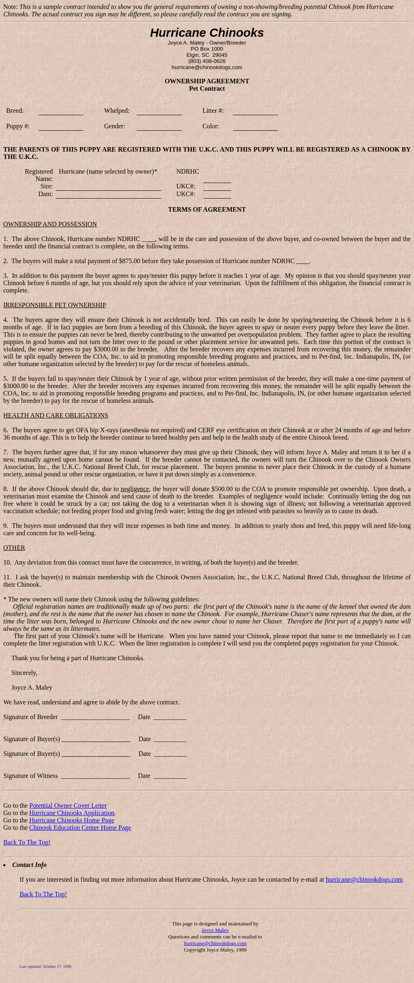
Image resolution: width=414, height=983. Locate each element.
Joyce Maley (215, 930)
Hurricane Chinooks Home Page (72, 820)
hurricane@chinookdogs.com (364, 879)
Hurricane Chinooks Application (72, 812)
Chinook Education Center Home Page (80, 827)
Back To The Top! (27, 842)
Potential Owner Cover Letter (68, 805)
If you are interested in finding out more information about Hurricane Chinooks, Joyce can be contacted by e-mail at (173, 879)
